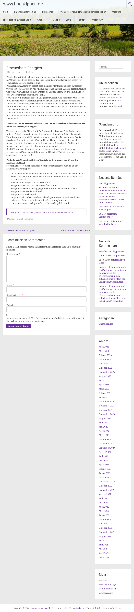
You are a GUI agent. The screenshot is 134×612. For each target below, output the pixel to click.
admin (30, 72)
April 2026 (104, 347)
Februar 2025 (105, 393)
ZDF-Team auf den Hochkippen (19, 230)
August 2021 (105, 536)
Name (10, 285)
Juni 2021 (103, 544)
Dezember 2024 (106, 401)
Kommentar (13, 254)
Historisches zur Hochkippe (17, 19)
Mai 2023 (103, 460)
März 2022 (104, 511)
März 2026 (104, 351)
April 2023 (104, 464)
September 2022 (107, 490)
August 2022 (105, 494)
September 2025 (107, 372)
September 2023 (107, 448)
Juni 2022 (103, 498)
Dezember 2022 (107, 477)
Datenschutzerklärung (25, 12)
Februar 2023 (105, 469)
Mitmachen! (48, 12)
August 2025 (105, 376)
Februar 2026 (105, 355)
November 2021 (106, 523)
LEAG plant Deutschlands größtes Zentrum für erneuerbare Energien (41, 212)
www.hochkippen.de (23, 4)
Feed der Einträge (107, 584)
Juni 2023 (103, 456)
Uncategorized (106, 324)
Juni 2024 (103, 422)
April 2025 (104, 384)
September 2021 (107, 532)
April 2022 (104, 507)
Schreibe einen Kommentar (21, 219)
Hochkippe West (107, 183)
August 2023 (105, 452)
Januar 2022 (105, 515)
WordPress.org (106, 593)
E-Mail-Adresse (14, 295)
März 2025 (104, 389)
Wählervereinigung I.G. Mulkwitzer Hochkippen (83, 12)
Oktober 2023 (105, 443)
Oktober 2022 (105, 486)
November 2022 (107, 481)
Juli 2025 (103, 380)
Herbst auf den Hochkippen (75, 230)
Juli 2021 (103, 540)
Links (68, 19)
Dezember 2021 (106, 519)
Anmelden (104, 580)
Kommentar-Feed (107, 588)
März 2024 (104, 435)
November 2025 (107, 363)
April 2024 (104, 431)
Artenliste (42, 19)
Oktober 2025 (105, 368)
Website (10, 305)
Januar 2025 (104, 397)
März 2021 (104, 557)
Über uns (116, 12)
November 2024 (107, 405)
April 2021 (104, 553)
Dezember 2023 (106, 439)
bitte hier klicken (112, 148)
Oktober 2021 (105, 528)
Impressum (97, 19)
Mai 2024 (103, 427)
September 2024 (107, 414)
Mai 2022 (103, 502)
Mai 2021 (103, 549)
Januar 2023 (104, 473)
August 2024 (105, 418)
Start (5, 12)
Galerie (56, 19)
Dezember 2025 (106, 359)
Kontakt (81, 19)
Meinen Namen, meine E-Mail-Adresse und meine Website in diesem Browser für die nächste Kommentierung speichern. (45, 319)
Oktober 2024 (105, 410)
